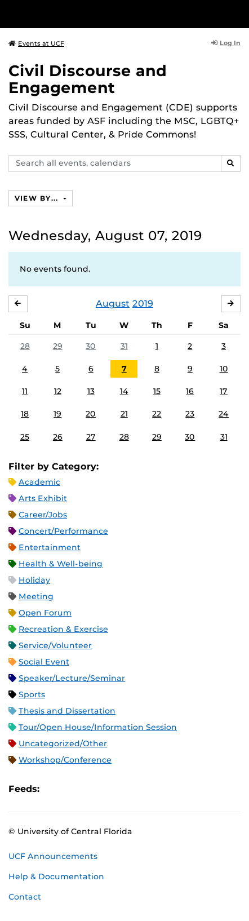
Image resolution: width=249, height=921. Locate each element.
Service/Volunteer (55, 645)
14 (124, 391)
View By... (38, 198)
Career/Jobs (43, 515)
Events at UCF (36, 43)
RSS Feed (92, 789)
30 (91, 346)
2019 (142, 303)
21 (124, 414)
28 (25, 346)
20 (91, 414)
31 (124, 346)
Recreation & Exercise (63, 629)
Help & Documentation (56, 876)
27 (91, 437)
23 (189, 414)
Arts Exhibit (43, 498)
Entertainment (50, 547)
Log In (226, 43)
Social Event (44, 662)
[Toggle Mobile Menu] (237, 13)
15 (157, 391)
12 (57, 391)
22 (156, 414)
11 (25, 391)
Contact (24, 897)
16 (190, 391)
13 (91, 391)
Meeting (36, 596)
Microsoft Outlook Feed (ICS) (73, 789)
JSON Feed (130, 789)
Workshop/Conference (65, 760)
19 (57, 414)
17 (224, 391)
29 (58, 346)
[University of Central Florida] (85, 14)
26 (58, 437)
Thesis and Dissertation (67, 711)
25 (24, 437)
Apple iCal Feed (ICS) (54, 789)
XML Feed (111, 789)
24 (224, 414)
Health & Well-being (61, 564)
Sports (32, 694)
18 (25, 414)
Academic (39, 482)
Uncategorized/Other (63, 743)
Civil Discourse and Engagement (87, 79)
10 (224, 369)
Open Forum (45, 613)
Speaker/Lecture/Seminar (72, 678)
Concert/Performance (63, 531)
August (113, 303)
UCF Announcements (52, 856)
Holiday (34, 580)
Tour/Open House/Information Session (98, 727)
